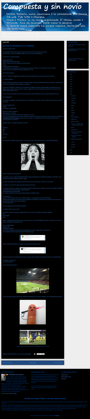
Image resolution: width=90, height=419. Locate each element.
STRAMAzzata (74, 129)
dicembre (73, 96)
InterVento (63, 378)
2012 (71, 93)
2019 (71, 77)
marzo (72, 142)
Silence (72, 127)
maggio (73, 112)
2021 (71, 74)
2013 (71, 91)
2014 (71, 89)
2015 (71, 86)
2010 (71, 152)
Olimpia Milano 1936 (66, 376)
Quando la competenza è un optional (77, 132)
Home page (32, 362)
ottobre (73, 100)
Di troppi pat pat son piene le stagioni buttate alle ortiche (76, 50)
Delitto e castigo (75, 121)
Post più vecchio (58, 362)
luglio (72, 108)
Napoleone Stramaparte (76, 139)
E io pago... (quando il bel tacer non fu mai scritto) (77, 124)
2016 (71, 84)
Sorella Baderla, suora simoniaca (15, 374)
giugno (73, 110)
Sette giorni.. (74, 119)
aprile (72, 115)
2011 (71, 150)
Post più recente (7, 362)
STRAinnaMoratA (75, 117)
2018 (71, 79)
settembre (73, 103)
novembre (73, 98)
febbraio (73, 144)
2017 (71, 81)
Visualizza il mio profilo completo (9, 393)
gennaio (73, 147)
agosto (73, 105)
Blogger (57, 415)
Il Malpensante (64, 375)
